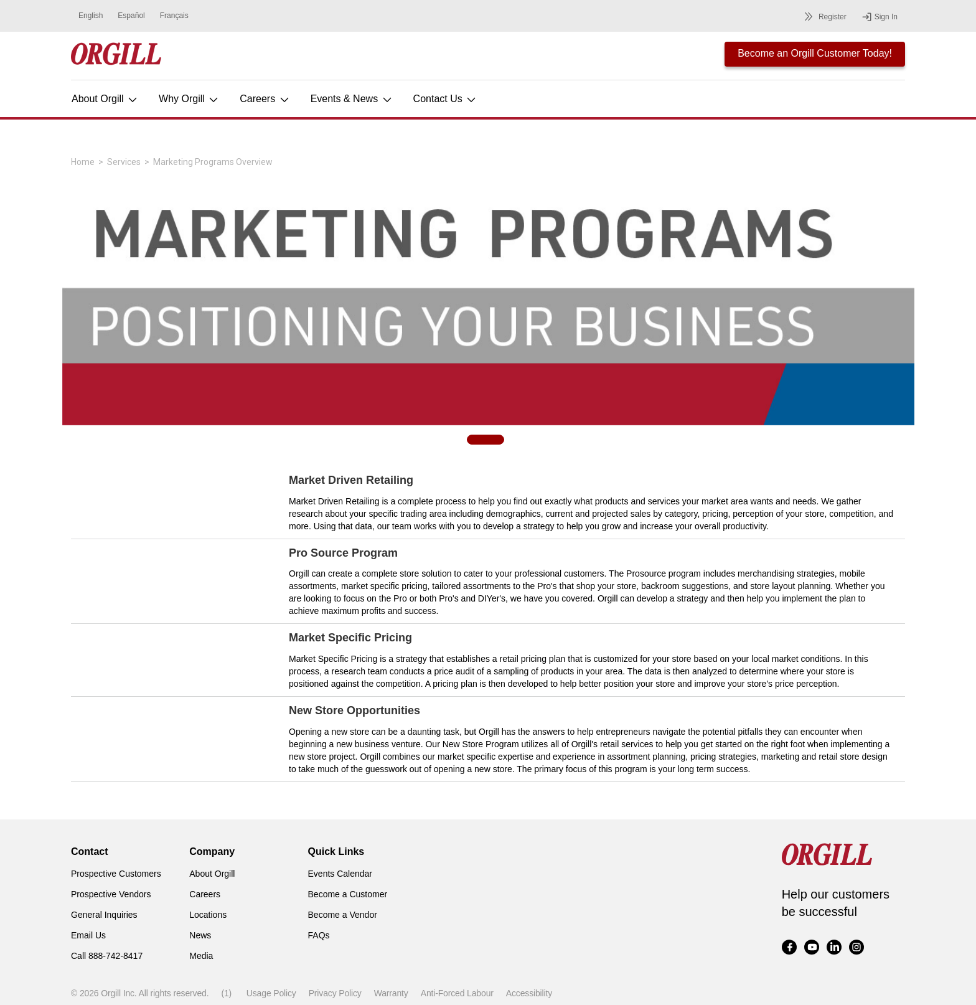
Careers (265, 98)
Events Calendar (340, 874)
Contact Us (445, 98)
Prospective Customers (116, 874)
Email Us (88, 935)
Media (201, 956)
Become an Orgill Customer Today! (815, 53)
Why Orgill (189, 98)
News (200, 935)
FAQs (319, 935)
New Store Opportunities (354, 710)
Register (823, 16)
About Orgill (105, 98)
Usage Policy (271, 993)
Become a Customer (348, 894)
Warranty (391, 993)
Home (83, 162)
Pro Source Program (343, 553)
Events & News (352, 98)
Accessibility (529, 993)
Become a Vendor (342, 915)
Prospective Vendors (111, 894)
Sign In (879, 16)
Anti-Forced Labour (457, 993)
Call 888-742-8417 (107, 956)
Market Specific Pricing (350, 637)
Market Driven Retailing (351, 480)
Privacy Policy (335, 993)
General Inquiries (104, 915)
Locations (208, 915)
